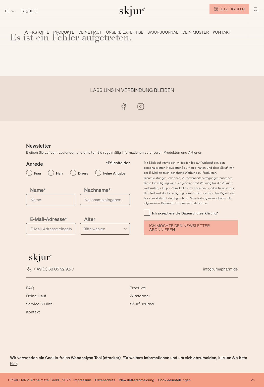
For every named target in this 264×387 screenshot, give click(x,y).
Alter (89, 219)
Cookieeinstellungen (174, 380)
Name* (38, 190)
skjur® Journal (142, 303)
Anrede (34, 164)
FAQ (30, 287)
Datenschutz (105, 380)
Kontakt (33, 311)
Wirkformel (140, 295)
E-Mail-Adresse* (48, 219)
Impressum (82, 380)
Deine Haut (36, 295)
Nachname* (97, 190)
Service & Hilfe (39, 303)
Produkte (138, 287)
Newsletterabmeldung (136, 380)
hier (13, 363)
